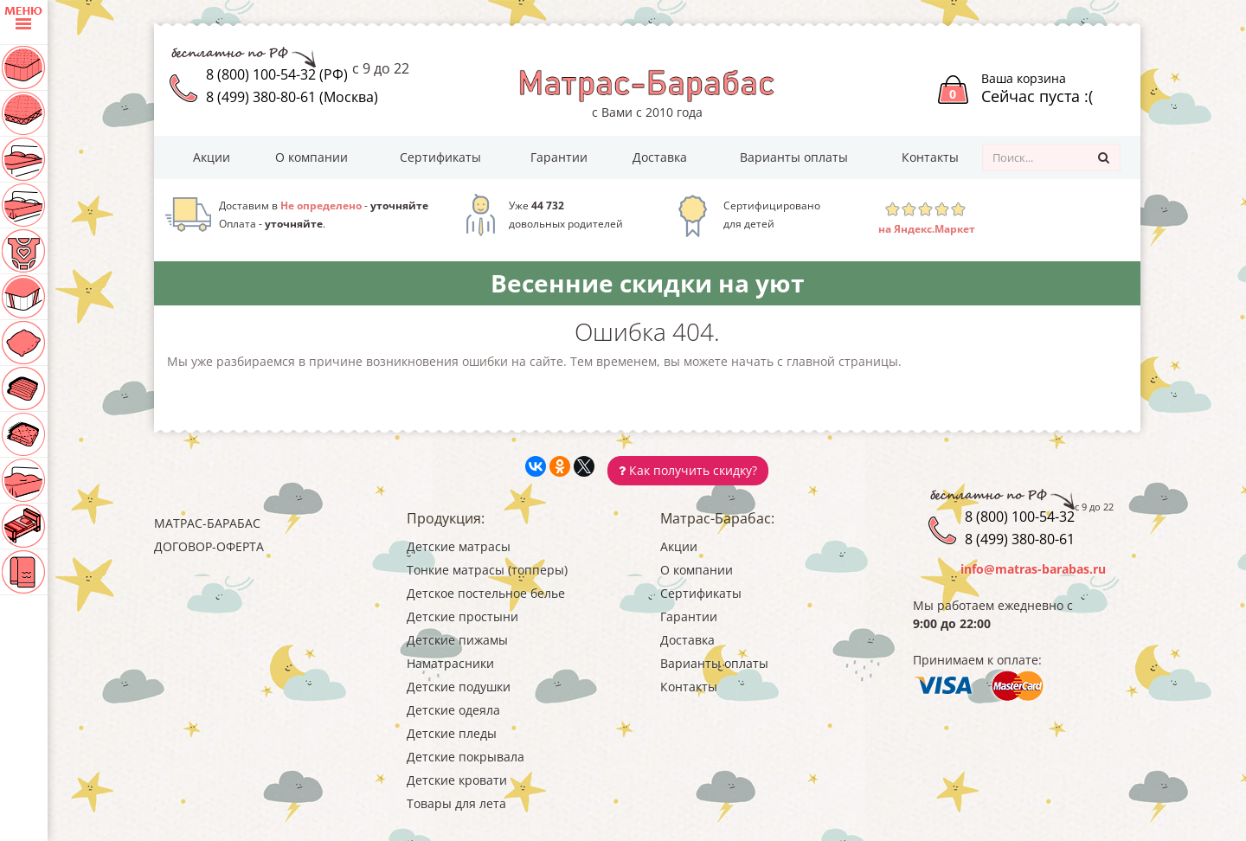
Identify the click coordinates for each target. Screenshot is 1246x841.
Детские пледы (452, 733)
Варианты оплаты (794, 157)
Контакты (930, 157)
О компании (311, 157)
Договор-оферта (209, 546)
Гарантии (559, 157)
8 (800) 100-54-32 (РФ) (277, 74)
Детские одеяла (453, 710)
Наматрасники (450, 663)
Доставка (660, 157)
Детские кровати (457, 780)
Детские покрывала (465, 756)
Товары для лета (456, 803)
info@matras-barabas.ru (1033, 569)
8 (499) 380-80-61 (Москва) (292, 97)
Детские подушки (459, 686)
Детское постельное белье (486, 593)
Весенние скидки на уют (647, 282)
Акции (211, 157)
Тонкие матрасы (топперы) (487, 570)
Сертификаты (440, 157)
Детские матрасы (459, 546)
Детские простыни (462, 616)
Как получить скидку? (688, 470)
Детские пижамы (457, 640)
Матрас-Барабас (207, 523)
